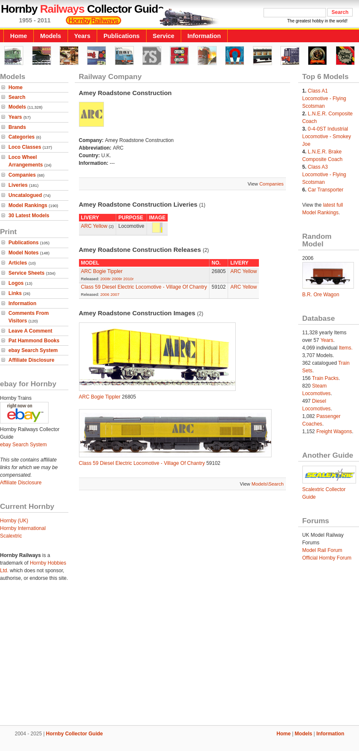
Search (16, 97)
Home (18, 36)
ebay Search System (33, 350)
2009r (117, 278)
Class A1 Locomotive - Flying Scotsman (324, 98)
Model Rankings (27, 205)
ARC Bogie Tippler (102, 271)
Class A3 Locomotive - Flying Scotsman (324, 174)
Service (163, 36)
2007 (114, 294)
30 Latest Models (28, 215)
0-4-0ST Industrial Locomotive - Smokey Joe (326, 136)
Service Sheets (26, 273)
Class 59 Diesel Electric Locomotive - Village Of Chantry (144, 287)
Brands (17, 127)
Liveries (17, 185)
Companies (22, 175)
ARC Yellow (94, 226)
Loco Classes (24, 147)
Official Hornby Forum (326, 558)
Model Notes (23, 253)
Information (204, 36)
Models (50, 36)
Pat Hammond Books (34, 341)
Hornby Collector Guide (74, 734)
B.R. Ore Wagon (321, 295)
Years (82, 36)
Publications (121, 36)
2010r (128, 278)
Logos (16, 283)
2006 (104, 294)
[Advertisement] (179, 656)
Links (15, 293)
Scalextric (11, 536)
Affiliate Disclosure (31, 360)
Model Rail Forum (322, 550)
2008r (105, 278)
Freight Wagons (334, 431)
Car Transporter (325, 190)
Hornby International (23, 528)
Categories (21, 137)
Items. (346, 348)
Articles (17, 263)
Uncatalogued (25, 195)
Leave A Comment (30, 331)
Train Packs (325, 378)
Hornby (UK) (14, 521)
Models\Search (268, 483)
